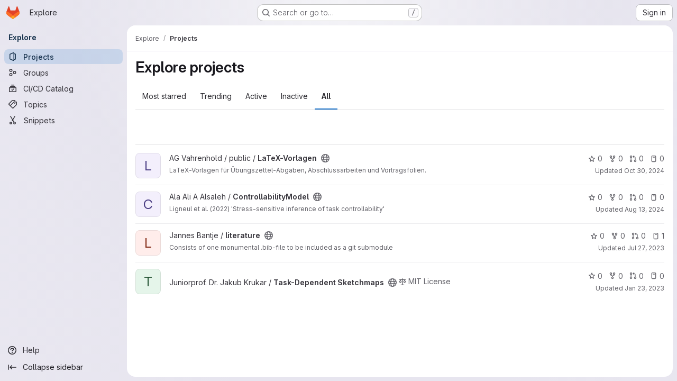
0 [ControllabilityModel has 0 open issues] (657, 197)
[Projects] (63, 56)
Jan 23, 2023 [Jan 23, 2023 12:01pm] (644, 288)
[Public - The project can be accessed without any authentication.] (325, 158)
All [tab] (326, 96)
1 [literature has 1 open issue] (658, 235)
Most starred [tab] (164, 96)
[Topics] (63, 104)
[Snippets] (63, 120)
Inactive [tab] (294, 96)
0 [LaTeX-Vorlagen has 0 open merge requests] (636, 158)
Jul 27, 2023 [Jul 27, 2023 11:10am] (645, 248)
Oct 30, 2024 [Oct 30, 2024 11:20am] (644, 171)
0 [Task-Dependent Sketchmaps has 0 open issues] (657, 275)
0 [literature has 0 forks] (618, 235)
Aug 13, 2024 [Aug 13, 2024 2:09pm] (644, 209)
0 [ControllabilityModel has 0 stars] (595, 197)
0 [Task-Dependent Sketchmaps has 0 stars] (595, 275)
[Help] (63, 350)
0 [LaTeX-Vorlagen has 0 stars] (595, 158)
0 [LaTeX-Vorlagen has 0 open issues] (657, 158)
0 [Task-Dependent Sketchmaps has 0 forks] (616, 275)
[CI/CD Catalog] (63, 88)
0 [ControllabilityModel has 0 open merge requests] (636, 197)
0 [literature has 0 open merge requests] (639, 235)
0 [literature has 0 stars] (597, 235)
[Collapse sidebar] (63, 367)
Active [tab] (256, 96)
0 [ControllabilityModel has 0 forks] (616, 197)
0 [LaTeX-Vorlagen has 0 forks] (616, 158)
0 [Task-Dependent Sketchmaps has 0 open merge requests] (636, 275)
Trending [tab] (216, 96)
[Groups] (63, 72)
